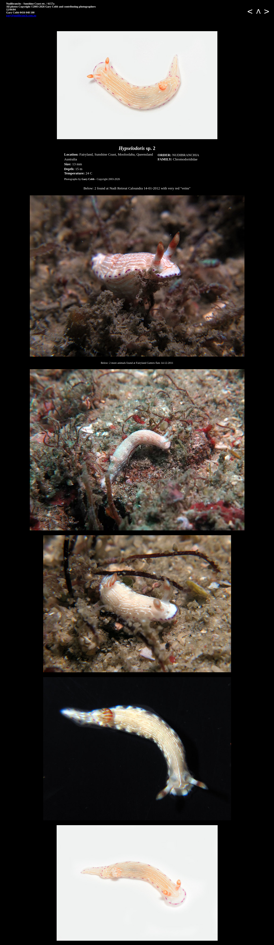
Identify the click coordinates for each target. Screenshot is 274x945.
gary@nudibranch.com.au (21, 15)
